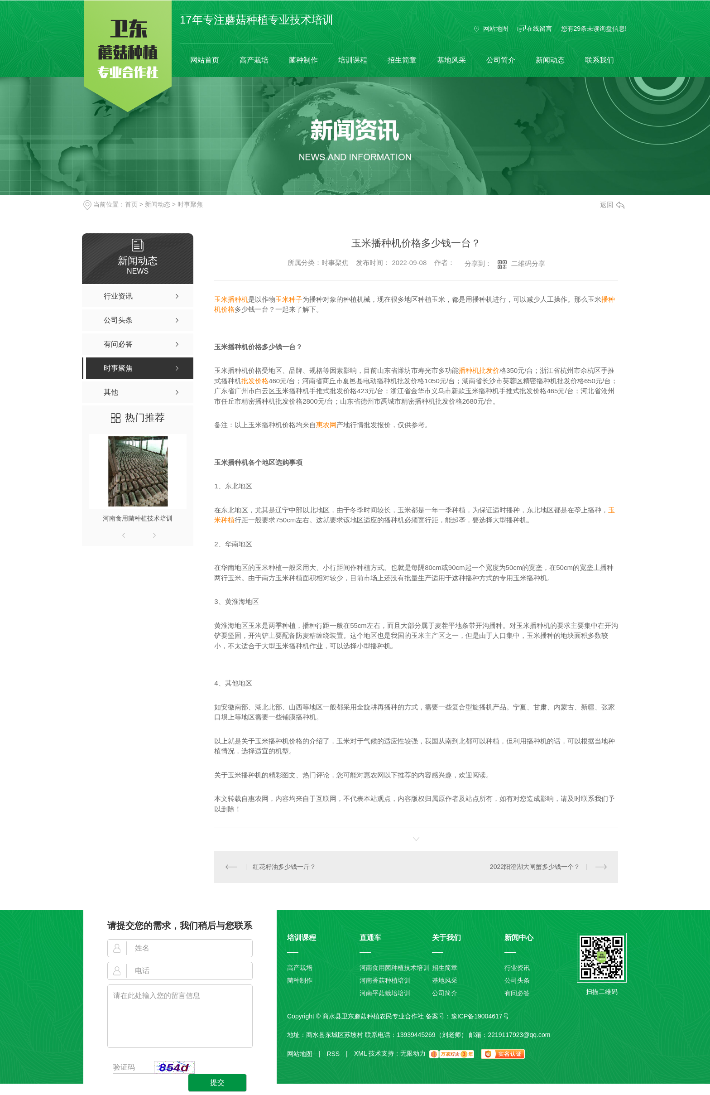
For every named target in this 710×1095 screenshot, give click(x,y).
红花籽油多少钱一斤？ (284, 866)
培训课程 (352, 60)
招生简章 (402, 60)
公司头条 (517, 980)
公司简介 (500, 60)
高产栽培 (254, 60)
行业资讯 (517, 967)
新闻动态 (550, 60)
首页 (131, 204)
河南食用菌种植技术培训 (138, 518)
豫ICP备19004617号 (480, 1016)
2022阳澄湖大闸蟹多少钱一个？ (535, 866)
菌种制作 (303, 60)
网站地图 (496, 28)
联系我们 (599, 60)
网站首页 (204, 60)
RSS (336, 1053)
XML (360, 1053)
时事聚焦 (190, 204)
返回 (612, 204)
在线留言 (539, 28)
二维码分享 (528, 263)
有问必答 (517, 993)
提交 (217, 1082)
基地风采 (451, 60)
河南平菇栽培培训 (385, 993)
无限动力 (413, 1053)
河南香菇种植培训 (385, 980)
